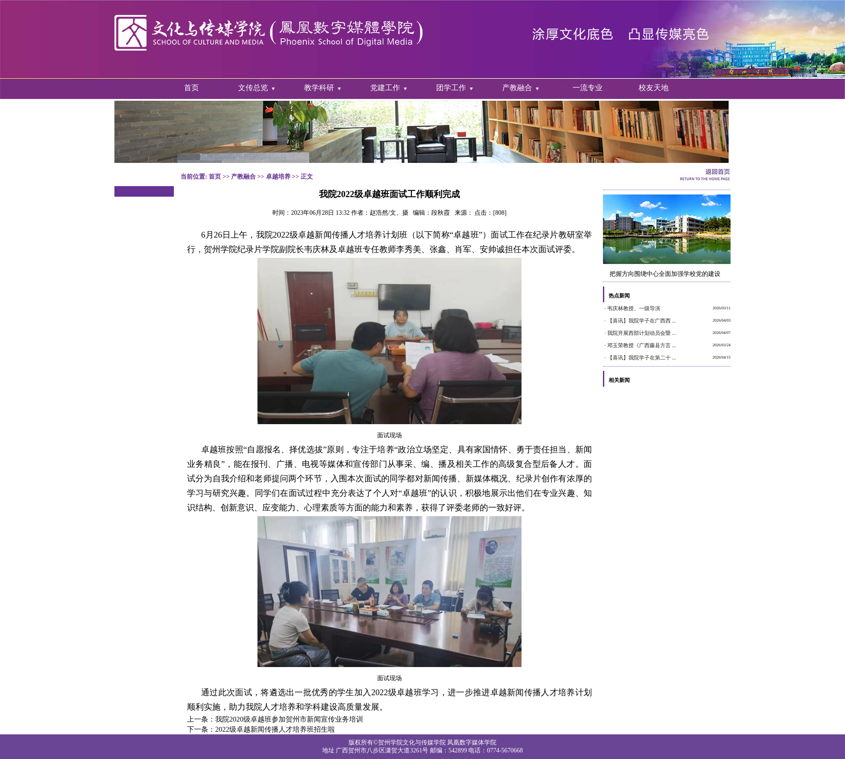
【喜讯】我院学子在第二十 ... (641, 358)
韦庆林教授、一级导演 (633, 308)
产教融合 (517, 88)
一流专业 (588, 88)
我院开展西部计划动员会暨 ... (641, 333)
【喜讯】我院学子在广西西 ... (641, 321)
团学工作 (451, 88)
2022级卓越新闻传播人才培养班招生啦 (275, 729)
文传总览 (253, 88)
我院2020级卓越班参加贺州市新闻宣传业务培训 (289, 719)
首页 (191, 88)
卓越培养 (278, 176)
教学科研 (319, 88)
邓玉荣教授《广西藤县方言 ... (641, 345)
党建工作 (385, 88)
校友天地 (654, 88)
